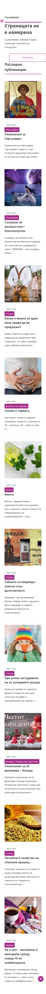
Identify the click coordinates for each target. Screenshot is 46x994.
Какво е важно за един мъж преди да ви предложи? (21, 322)
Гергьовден (12, 129)
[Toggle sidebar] (1, 21)
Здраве (10, 945)
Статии (9, 313)
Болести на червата (16, 406)
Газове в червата (17, 411)
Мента (9, 494)
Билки (9, 489)
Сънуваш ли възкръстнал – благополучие (15, 226)
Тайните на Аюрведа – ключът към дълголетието (21, 586)
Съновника (12, 217)
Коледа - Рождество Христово (22, 761)
